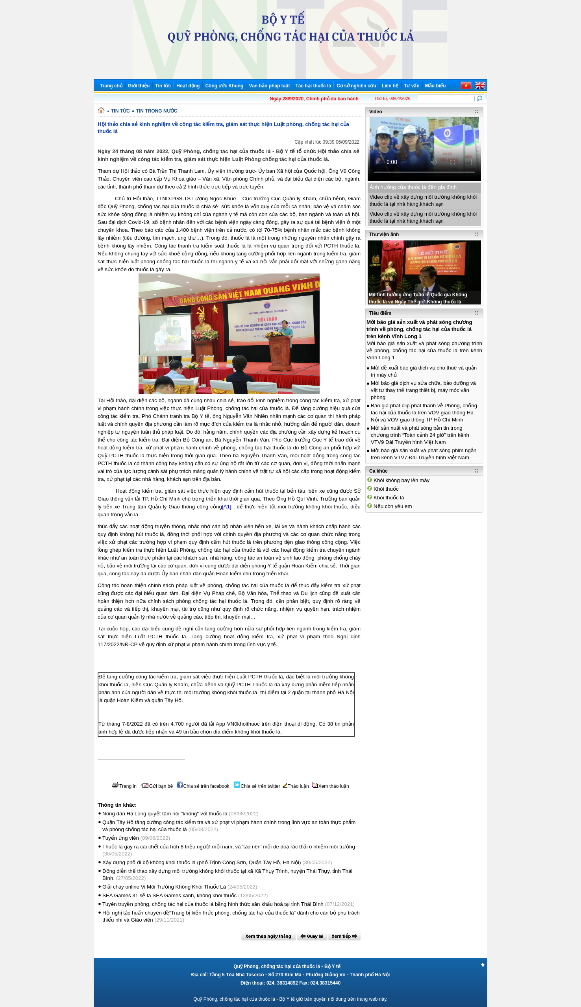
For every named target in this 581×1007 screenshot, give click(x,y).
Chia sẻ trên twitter (257, 786)
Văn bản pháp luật (269, 86)
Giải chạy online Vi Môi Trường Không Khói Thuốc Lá (164, 887)
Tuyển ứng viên (120, 838)
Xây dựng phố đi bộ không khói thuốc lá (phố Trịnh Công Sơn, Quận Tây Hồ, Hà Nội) (201, 862)
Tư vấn (412, 86)
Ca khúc (378, 471)
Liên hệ (390, 86)
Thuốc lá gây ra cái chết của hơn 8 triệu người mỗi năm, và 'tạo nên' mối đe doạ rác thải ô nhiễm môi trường (228, 847)
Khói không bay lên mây (401, 480)
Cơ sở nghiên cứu (356, 86)
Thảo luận (296, 786)
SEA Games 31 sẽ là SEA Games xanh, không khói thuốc (169, 895)
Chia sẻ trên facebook (203, 786)
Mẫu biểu (435, 86)
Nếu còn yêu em (393, 506)
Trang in (124, 786)
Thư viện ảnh (384, 234)
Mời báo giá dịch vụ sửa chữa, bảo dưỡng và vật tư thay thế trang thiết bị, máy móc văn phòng (423, 390)
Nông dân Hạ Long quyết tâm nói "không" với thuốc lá (165, 814)
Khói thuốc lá (389, 498)
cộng (216, 507)
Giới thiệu (139, 86)
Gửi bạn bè (156, 786)
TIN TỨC (120, 111)
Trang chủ (111, 86)
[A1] (226, 507)
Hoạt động (188, 86)
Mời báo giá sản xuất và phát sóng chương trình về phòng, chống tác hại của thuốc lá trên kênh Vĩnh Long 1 (419, 329)
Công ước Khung (224, 86)
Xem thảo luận (330, 786)
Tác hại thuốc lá (313, 86)
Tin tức (163, 86)
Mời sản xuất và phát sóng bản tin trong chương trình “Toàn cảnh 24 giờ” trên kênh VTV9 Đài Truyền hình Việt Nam (420, 435)
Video (375, 112)
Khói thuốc (386, 489)
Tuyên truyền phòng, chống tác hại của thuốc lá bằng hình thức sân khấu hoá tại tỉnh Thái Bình (213, 904)
